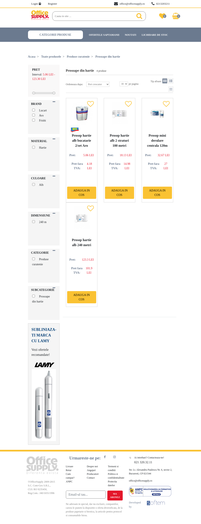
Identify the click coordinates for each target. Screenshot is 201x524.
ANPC (69, 481)
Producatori (93, 474)
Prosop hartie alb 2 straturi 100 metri (119, 140)
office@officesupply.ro (129, 4)
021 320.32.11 (143, 462)
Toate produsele (51, 56)
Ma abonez (115, 495)
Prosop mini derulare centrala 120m (157, 140)
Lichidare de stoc (155, 34)
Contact (91, 477)
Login (36, 3)
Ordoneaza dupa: (88, 84)
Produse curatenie (78, 56)
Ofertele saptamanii (104, 34)
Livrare (69, 466)
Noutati (130, 34)
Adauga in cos (81, 193)
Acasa (32, 56)
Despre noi (92, 466)
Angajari (91, 470)
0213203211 (161, 4)
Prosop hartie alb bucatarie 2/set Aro (81, 140)
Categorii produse (55, 34)
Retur (69, 470)
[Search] (94, 16)
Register (52, 3)
